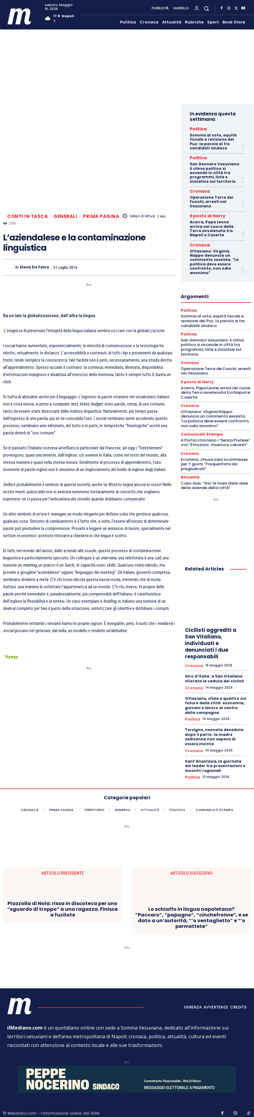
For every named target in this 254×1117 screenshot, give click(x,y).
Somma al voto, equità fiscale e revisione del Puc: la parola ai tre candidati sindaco (213, 141)
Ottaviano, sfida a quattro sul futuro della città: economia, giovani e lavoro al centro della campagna (215, 696)
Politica (196, 128)
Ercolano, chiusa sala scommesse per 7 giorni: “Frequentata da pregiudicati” (214, 456)
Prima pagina (101, 216)
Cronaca (197, 189)
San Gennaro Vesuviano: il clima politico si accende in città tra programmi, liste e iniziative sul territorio (215, 171)
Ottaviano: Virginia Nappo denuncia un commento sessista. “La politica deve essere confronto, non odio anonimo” (214, 257)
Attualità (189, 469)
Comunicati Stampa (200, 427)
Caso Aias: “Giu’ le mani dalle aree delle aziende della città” (214, 477)
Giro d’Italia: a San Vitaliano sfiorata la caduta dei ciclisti (214, 670)
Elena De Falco (34, 267)
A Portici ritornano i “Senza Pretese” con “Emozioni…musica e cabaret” (215, 435)
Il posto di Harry (203, 213)
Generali (65, 216)
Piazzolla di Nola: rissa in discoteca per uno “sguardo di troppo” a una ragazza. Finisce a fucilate (62, 898)
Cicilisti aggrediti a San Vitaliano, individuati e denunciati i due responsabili (210, 635)
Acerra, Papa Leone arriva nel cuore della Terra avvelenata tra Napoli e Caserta (212, 225)
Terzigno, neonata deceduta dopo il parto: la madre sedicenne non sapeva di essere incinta (214, 727)
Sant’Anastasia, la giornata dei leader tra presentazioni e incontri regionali (215, 755)
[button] (206, 8)
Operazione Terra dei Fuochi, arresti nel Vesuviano (211, 199)
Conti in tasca (27, 216)
